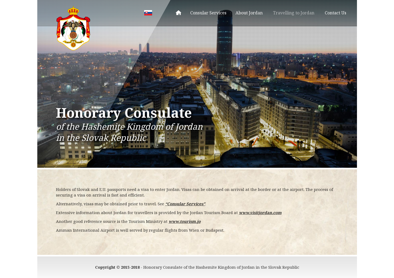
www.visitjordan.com (260, 212)
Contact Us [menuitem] (335, 13)
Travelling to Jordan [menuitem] (293, 13)
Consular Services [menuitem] (208, 13)
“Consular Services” (185, 203)
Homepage (178, 13)
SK (148, 13)
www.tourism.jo (185, 221)
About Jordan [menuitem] (249, 13)
